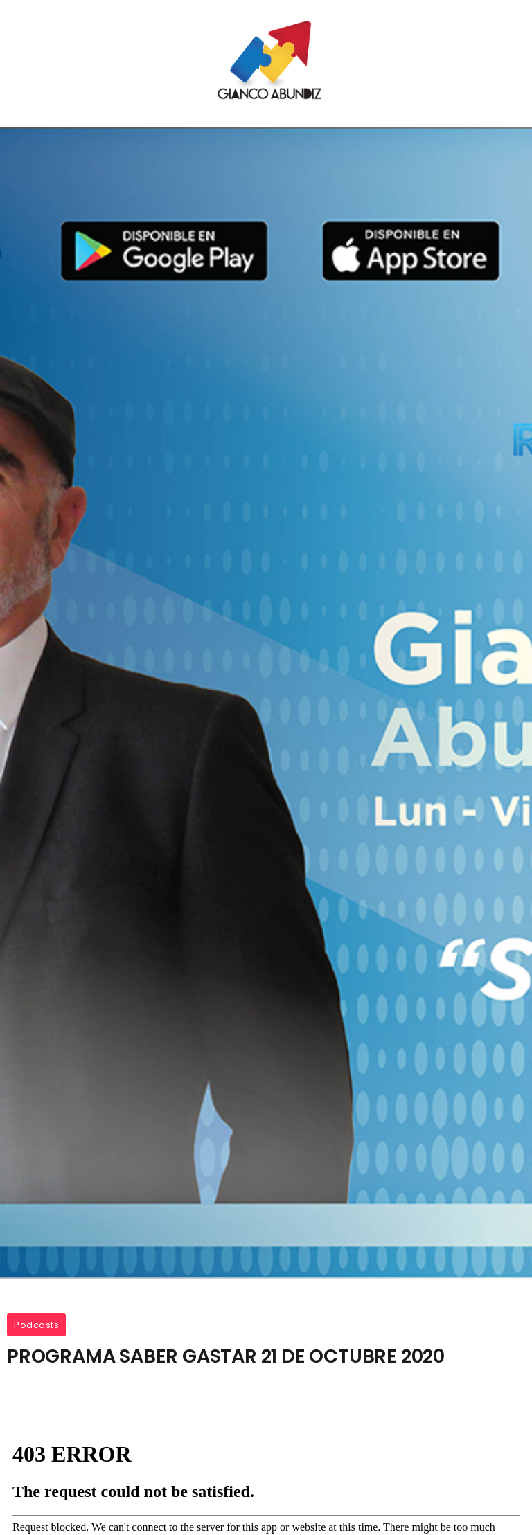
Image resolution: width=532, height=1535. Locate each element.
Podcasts (36, 1325)
